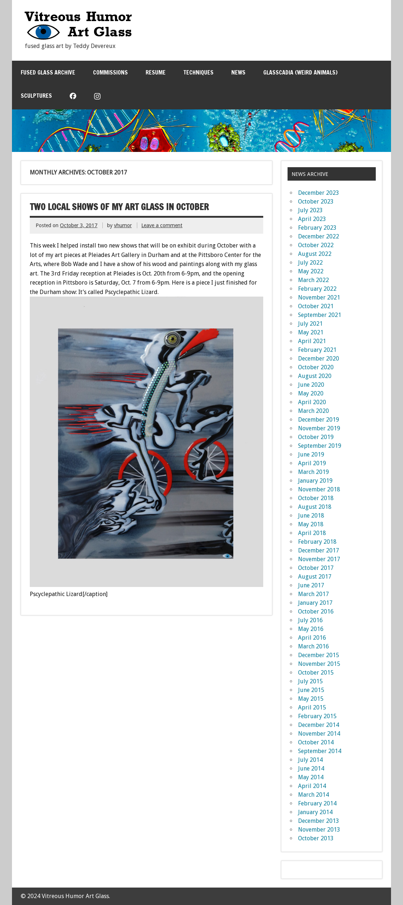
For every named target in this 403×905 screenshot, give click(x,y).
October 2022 (316, 245)
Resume (156, 72)
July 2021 (310, 323)
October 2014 (316, 742)
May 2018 (310, 524)
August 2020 (314, 376)
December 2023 (318, 192)
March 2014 (313, 794)
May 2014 (310, 777)
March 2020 (313, 410)
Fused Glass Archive (48, 72)
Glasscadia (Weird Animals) (300, 72)
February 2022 (317, 288)
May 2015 (310, 698)
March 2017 (313, 594)
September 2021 (319, 314)
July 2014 (310, 759)
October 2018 (316, 498)
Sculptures (36, 96)
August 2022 (314, 253)
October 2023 (316, 201)
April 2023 (312, 219)
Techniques (198, 72)
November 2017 (319, 559)
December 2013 (318, 820)
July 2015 (310, 681)
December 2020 (318, 358)
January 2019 (315, 480)
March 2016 (313, 646)
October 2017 (316, 567)
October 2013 (316, 838)
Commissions (110, 72)
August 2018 (314, 506)
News (238, 72)
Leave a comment (161, 225)
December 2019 (318, 419)
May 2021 (310, 332)
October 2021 (316, 306)
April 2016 (312, 637)
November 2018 (319, 489)
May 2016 (310, 629)
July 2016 (310, 620)
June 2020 (311, 384)
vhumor (123, 225)
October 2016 (316, 611)
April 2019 (312, 463)
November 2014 (319, 733)
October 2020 (316, 367)
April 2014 (312, 786)
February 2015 (317, 716)
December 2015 (318, 655)
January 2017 (315, 602)
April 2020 (312, 402)
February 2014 (317, 803)
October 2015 (316, 672)
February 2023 (317, 227)
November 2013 (319, 829)
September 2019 (319, 445)
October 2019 (316, 437)
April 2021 (312, 341)
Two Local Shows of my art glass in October (119, 207)
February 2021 (317, 349)
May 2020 (310, 393)
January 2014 (315, 812)
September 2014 (319, 751)
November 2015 (319, 663)
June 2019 (311, 454)
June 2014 (311, 768)
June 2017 (311, 585)
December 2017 (318, 550)
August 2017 (314, 576)
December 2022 (318, 236)
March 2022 (313, 280)
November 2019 (319, 428)
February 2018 (317, 541)
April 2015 (312, 707)
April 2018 (312, 533)
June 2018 (311, 515)
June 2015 (311, 690)
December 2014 (318, 724)
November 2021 (319, 297)
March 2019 (313, 471)
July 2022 (310, 262)
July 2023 (310, 210)
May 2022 (310, 271)
